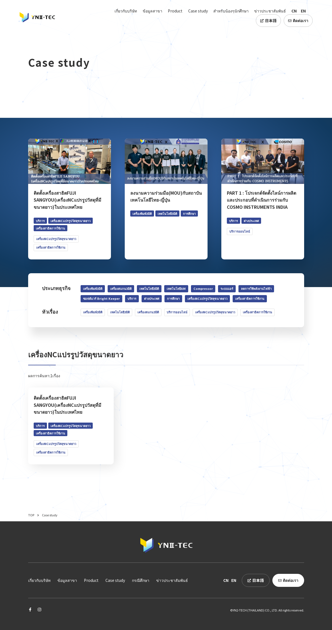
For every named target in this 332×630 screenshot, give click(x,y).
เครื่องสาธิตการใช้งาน (249, 298)
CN (294, 11)
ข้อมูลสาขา (152, 11)
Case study (198, 11)
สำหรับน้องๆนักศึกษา (231, 11)
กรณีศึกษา (140, 580)
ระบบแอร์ (227, 288)
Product (175, 11)
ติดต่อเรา (298, 20)
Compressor (203, 288)
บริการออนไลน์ (177, 312)
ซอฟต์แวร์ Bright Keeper (101, 298)
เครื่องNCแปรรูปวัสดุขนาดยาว (207, 298)
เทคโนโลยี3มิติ (149, 288)
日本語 (268, 20)
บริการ (132, 298)
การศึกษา (173, 298)
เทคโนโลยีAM (176, 288)
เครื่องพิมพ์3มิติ (92, 288)
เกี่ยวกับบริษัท (126, 11)
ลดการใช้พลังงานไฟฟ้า (256, 288)
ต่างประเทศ (151, 298)
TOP (33, 515)
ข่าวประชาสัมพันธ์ (270, 11)
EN (303, 11)
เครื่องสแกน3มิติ (121, 288)
